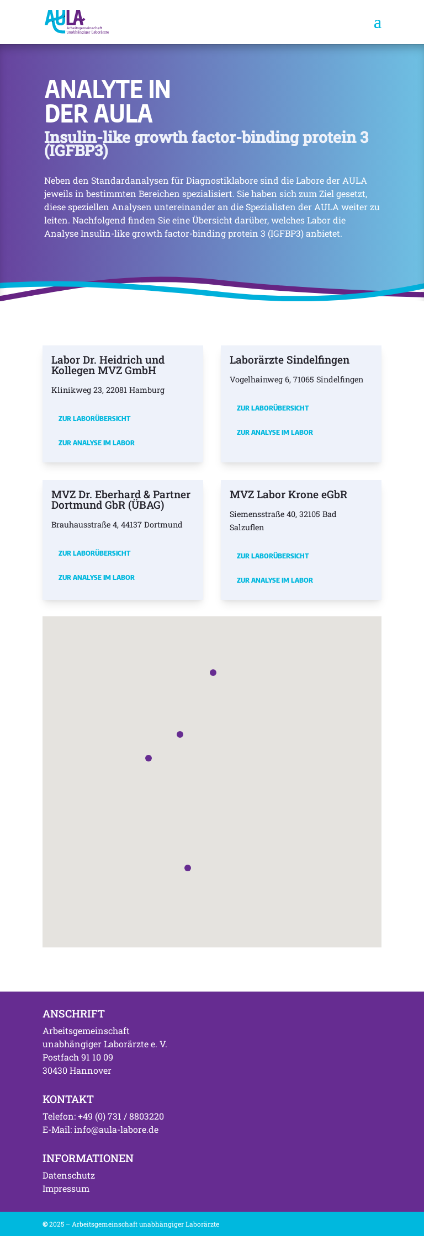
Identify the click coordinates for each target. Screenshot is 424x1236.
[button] (148, 758)
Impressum (66, 1188)
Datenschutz (69, 1175)
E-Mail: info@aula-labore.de (100, 1129)
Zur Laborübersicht (94, 418)
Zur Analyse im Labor (97, 442)
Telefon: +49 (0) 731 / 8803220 (103, 1116)
